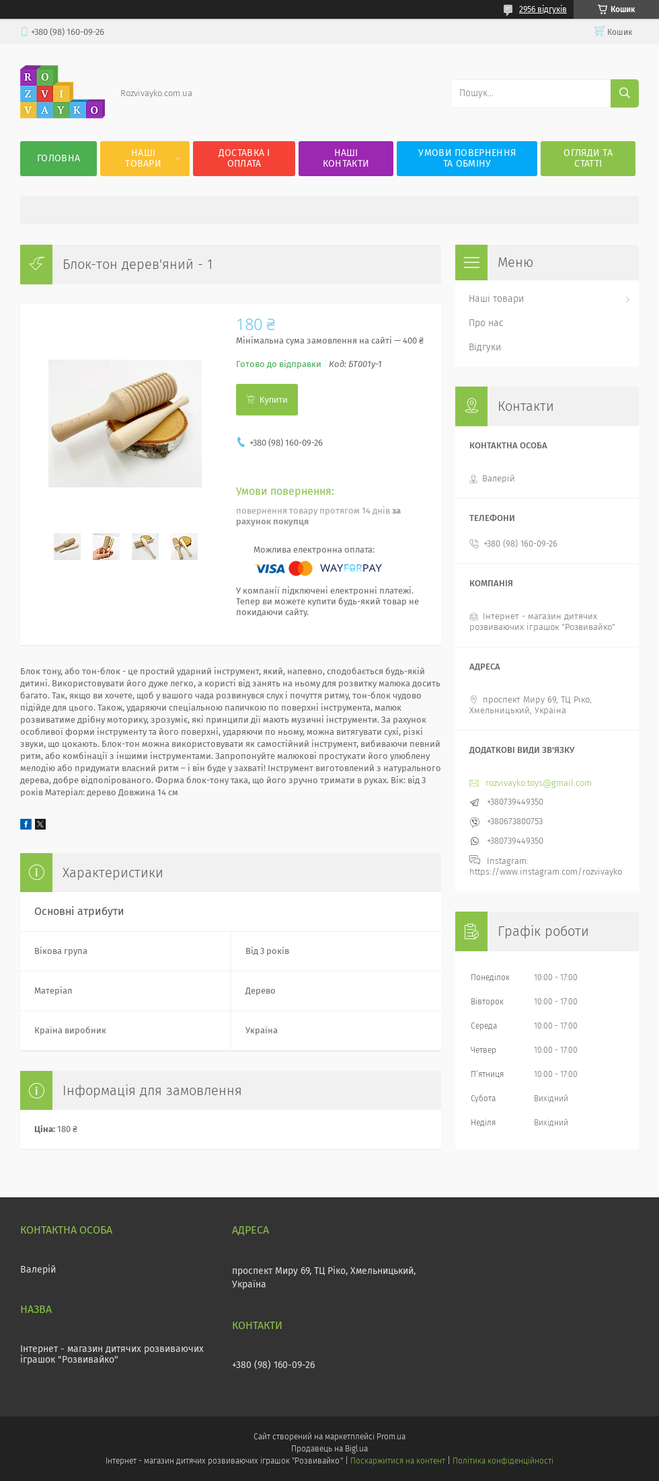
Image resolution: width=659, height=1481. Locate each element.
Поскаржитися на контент (397, 1461)
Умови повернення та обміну (467, 158)
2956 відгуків (543, 9)
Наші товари (143, 158)
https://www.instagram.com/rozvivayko (545, 872)
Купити (274, 400)
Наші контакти (346, 158)
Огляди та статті (588, 158)
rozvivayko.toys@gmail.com (539, 783)
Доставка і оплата (244, 158)
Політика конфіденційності (503, 1461)
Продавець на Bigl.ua (329, 1448)
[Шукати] (625, 93)
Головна (58, 158)
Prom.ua (391, 1436)
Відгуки (485, 347)
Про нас (486, 323)
